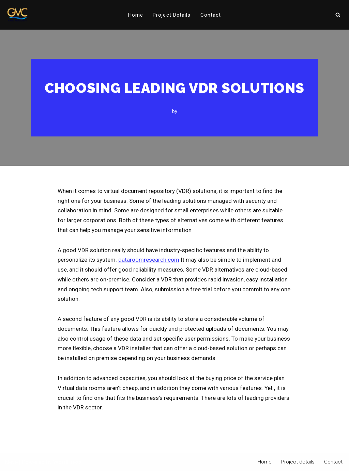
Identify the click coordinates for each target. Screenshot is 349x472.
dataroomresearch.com (148, 260)
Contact (210, 15)
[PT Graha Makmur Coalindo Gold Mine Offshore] (17, 14)
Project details (172, 15)
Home (135, 15)
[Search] (337, 14)
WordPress (67, 463)
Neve (11, 463)
